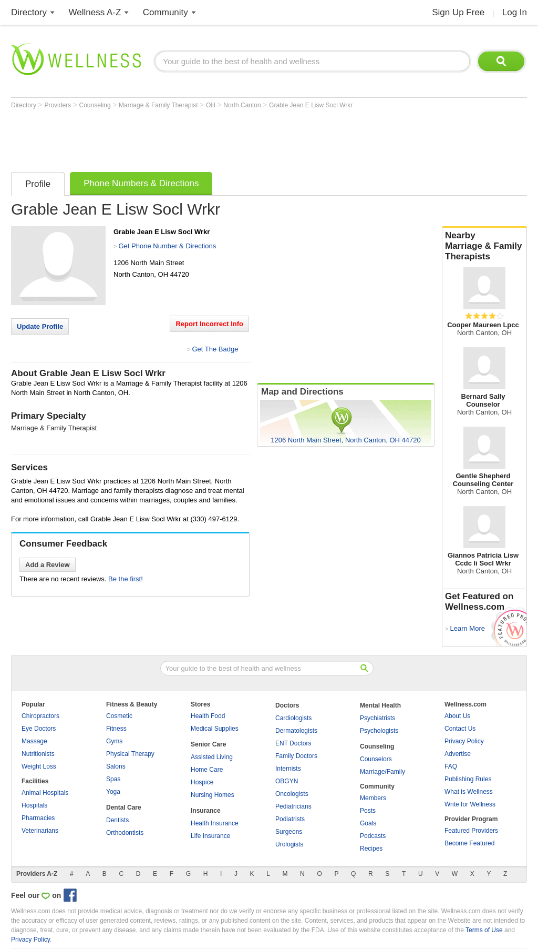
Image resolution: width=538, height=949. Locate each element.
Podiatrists (290, 819)
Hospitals (34, 805)
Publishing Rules (467, 779)
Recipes (371, 848)
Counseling (95, 105)
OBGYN (286, 781)
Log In (514, 12)
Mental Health (380, 705)
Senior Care (208, 744)
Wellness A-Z (95, 12)
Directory (29, 12)
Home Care (207, 769)
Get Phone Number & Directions (167, 246)
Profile (37, 184)
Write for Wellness (469, 804)
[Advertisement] (202, 137)
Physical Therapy (130, 754)
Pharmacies (38, 818)
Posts (368, 810)
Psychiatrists (377, 718)
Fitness (116, 728)
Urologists (289, 844)
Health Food (208, 716)
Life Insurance (210, 836)
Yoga (113, 791)
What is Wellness (468, 791)
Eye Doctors (39, 728)
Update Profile (40, 326)
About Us (457, 716)
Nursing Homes (212, 795)
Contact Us (459, 728)
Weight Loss (39, 766)
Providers (58, 105)
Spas (113, 779)
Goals (368, 823)
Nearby (484, 246)
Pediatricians (293, 806)
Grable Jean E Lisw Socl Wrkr (311, 105)
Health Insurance (215, 823)
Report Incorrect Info (209, 324)
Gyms (114, 741)
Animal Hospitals (45, 792)
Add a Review (47, 565)
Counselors (376, 759)
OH (211, 105)
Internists (288, 768)
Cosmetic (119, 716)
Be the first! (125, 579)
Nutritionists (38, 754)
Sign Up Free (458, 12)
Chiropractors (40, 716)
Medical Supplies (215, 728)
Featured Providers (471, 830)
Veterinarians (40, 830)
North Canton (243, 105)
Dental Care (123, 807)
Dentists (117, 820)
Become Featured (469, 843)
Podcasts (373, 836)
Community (165, 12)
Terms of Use (484, 930)
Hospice (202, 782)
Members (373, 798)
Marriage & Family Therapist (159, 105)
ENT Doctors (293, 743)
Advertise (457, 754)
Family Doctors (296, 756)
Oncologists (291, 793)
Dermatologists (296, 730)
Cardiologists (293, 718)
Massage (34, 741)
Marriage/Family (382, 771)
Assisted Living (212, 757)
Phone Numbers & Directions (141, 183)
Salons (116, 766)
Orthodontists (124, 832)
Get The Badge (215, 349)
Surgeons (288, 831)
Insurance (206, 810)
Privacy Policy (464, 741)
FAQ (450, 766)
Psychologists (379, 730)
